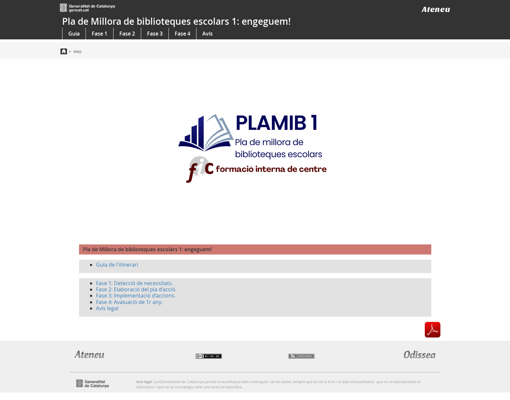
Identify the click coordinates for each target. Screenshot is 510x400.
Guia (74, 33)
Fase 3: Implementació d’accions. (136, 295)
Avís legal (107, 308)
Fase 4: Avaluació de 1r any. (129, 302)
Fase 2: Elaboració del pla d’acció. (136, 289)
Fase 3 (155, 33)
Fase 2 (127, 33)
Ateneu (436, 9)
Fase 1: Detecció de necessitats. (134, 283)
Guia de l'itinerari (117, 264)
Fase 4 (182, 33)
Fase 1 (99, 33)
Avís (207, 33)
